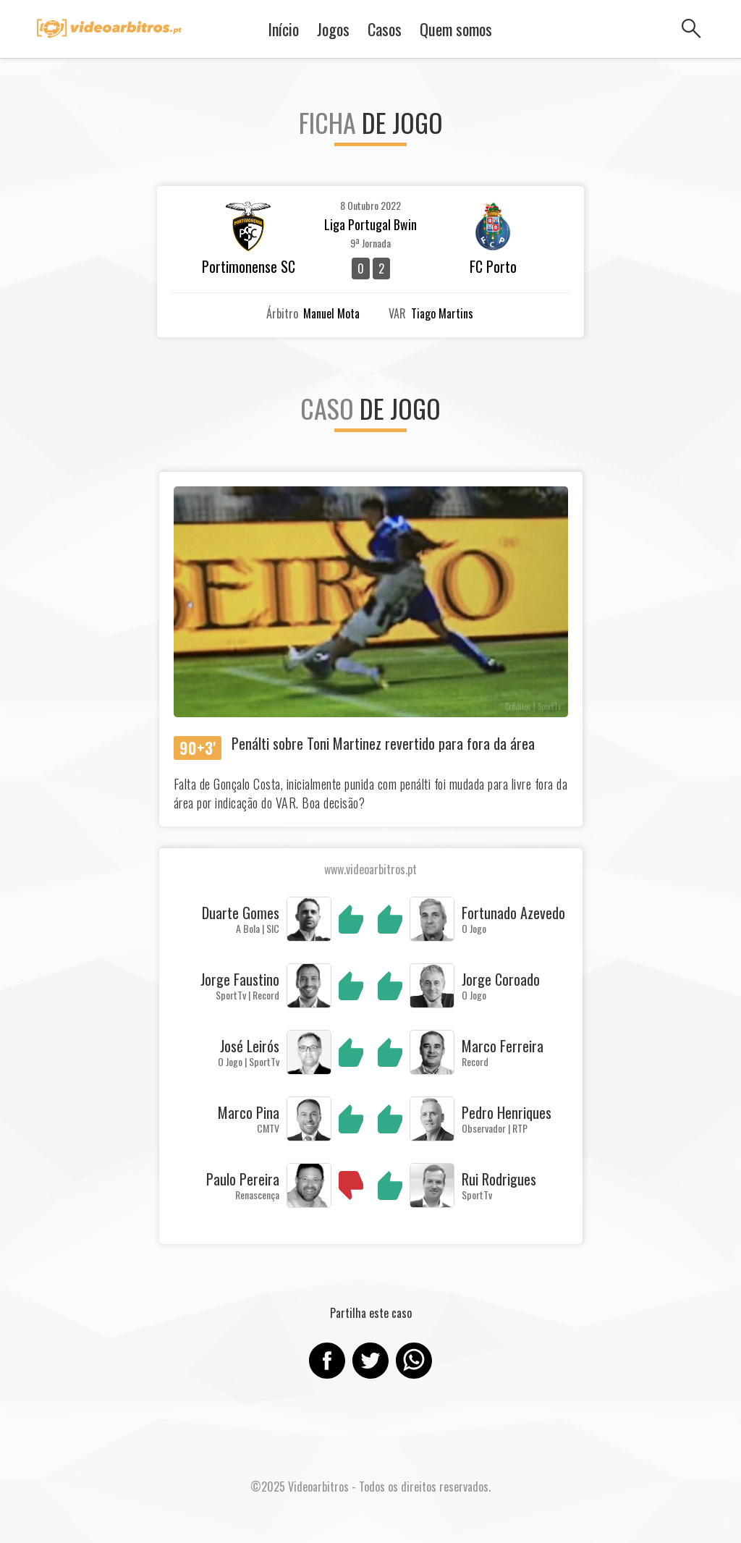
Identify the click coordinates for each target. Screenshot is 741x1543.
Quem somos (456, 29)
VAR (397, 313)
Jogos (333, 29)
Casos (385, 29)
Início (283, 29)
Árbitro (282, 313)
